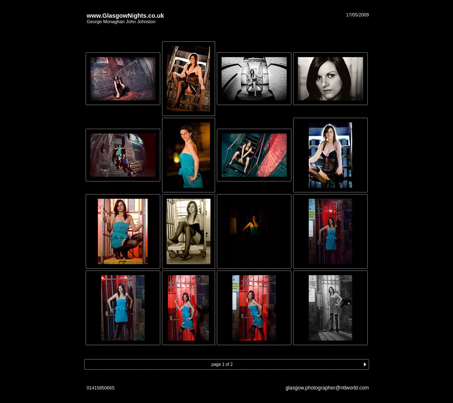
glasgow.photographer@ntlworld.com (327, 388)
